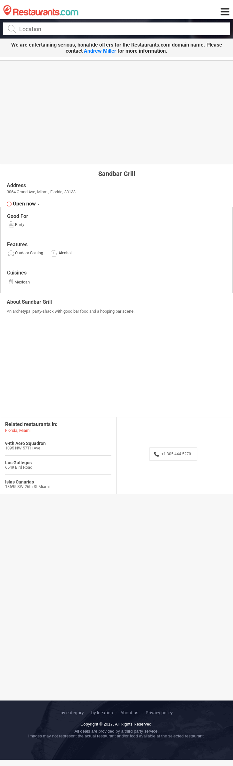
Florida (11, 430)
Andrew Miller (100, 51)
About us (129, 712)
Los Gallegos (18, 462)
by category (72, 712)
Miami (24, 430)
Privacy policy (159, 712)
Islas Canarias (19, 481)
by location (102, 712)
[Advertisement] (116, 112)
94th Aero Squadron (25, 443)
